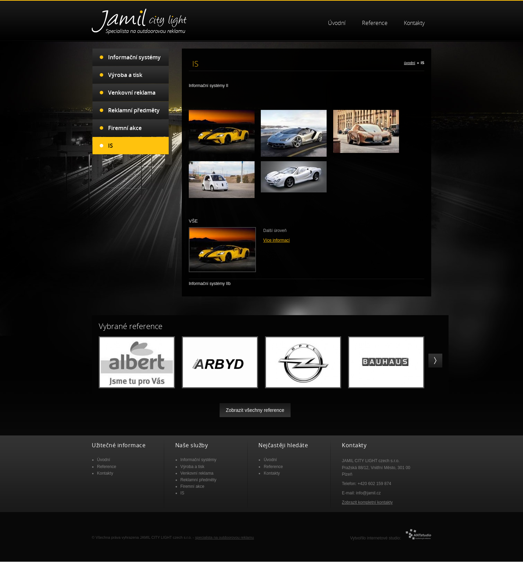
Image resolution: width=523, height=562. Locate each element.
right (435, 361)
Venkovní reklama (132, 92)
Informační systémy (134, 57)
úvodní (409, 63)
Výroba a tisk (125, 75)
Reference (375, 23)
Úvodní (337, 23)
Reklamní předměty (134, 110)
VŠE (193, 221)
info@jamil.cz (368, 493)
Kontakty (414, 23)
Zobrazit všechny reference (255, 410)
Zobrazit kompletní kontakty (367, 502)
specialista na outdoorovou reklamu (224, 537)
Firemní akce (125, 128)
